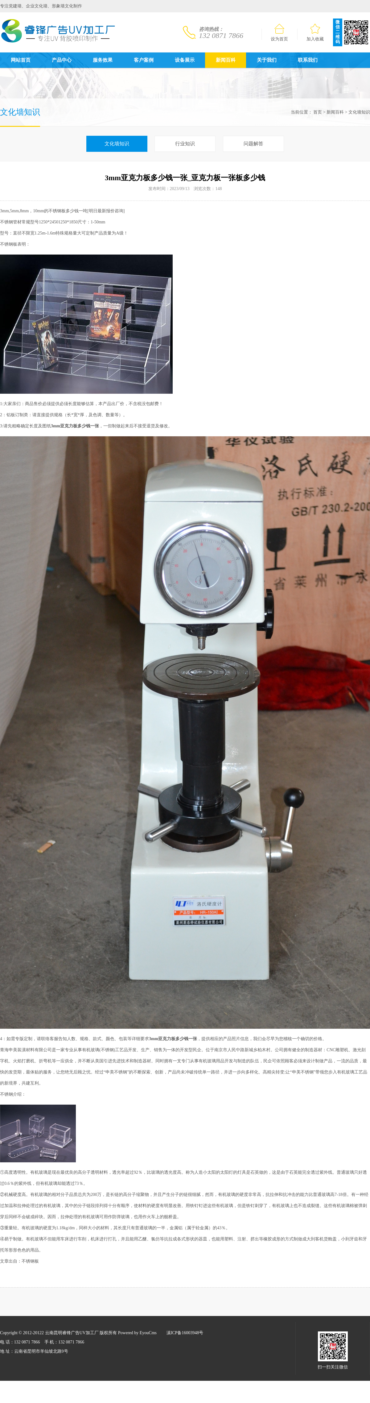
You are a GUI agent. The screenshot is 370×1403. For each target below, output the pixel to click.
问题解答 (253, 143)
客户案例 (144, 60)
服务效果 (103, 60)
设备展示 (185, 60)
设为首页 (279, 32)
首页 (317, 112)
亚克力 (66, 426)
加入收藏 (315, 32)
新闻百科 (226, 60)
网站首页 (21, 60)
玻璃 (95, 1050)
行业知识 (185, 143)
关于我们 (267, 60)
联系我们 (308, 60)
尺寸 (82, 222)
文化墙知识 (359, 112)
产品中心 (62, 60)
